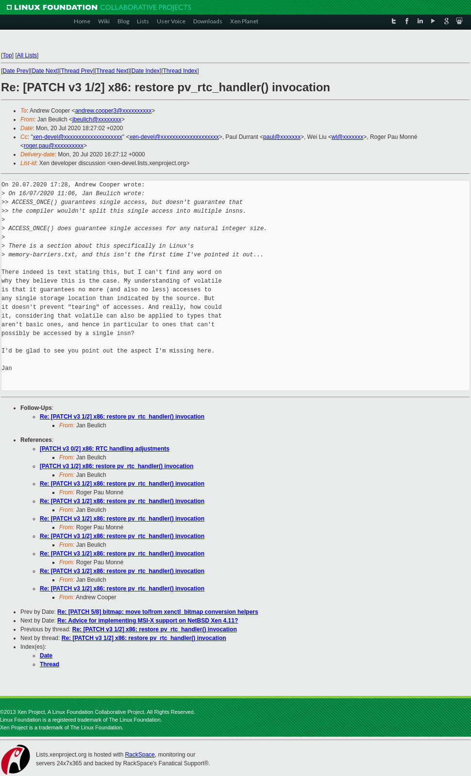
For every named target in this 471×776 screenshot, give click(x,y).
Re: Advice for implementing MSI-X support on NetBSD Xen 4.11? (147, 620)
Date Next (44, 70)
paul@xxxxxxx (282, 137)
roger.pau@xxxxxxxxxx (54, 145)
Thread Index (180, 70)
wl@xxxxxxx (348, 137)
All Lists (27, 55)
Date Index (146, 70)
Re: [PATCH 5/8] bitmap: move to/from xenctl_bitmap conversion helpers (157, 611)
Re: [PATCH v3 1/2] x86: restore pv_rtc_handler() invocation (122, 416)
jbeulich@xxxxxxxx (96, 119)
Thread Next (112, 70)
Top (7, 55)
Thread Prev (77, 70)
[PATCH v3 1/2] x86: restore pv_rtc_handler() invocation (116, 466)
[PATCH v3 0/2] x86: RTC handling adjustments (104, 448)
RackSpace (139, 754)
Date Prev (15, 70)
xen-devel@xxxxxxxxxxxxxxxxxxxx (77, 137)
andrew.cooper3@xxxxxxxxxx (113, 110)
